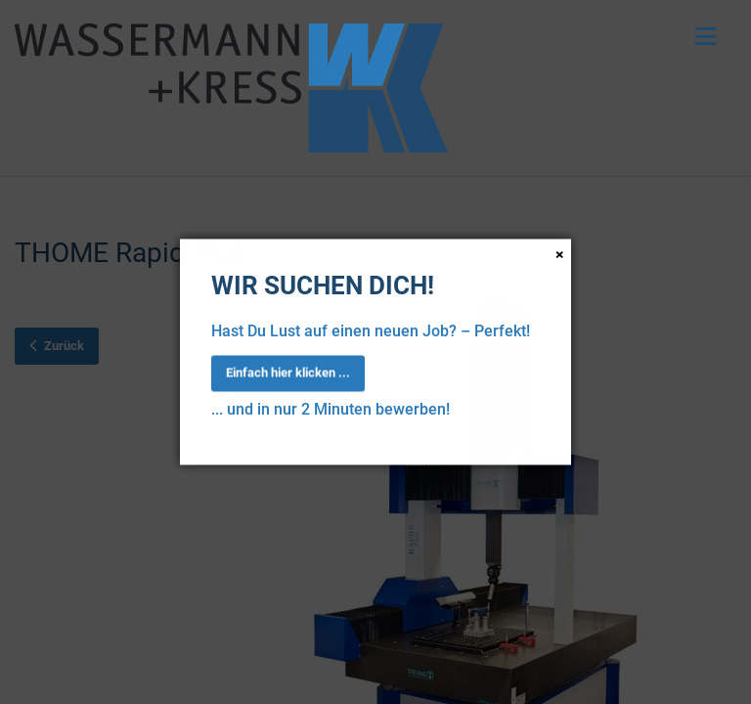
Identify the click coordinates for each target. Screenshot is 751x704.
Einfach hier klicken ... (288, 372)
